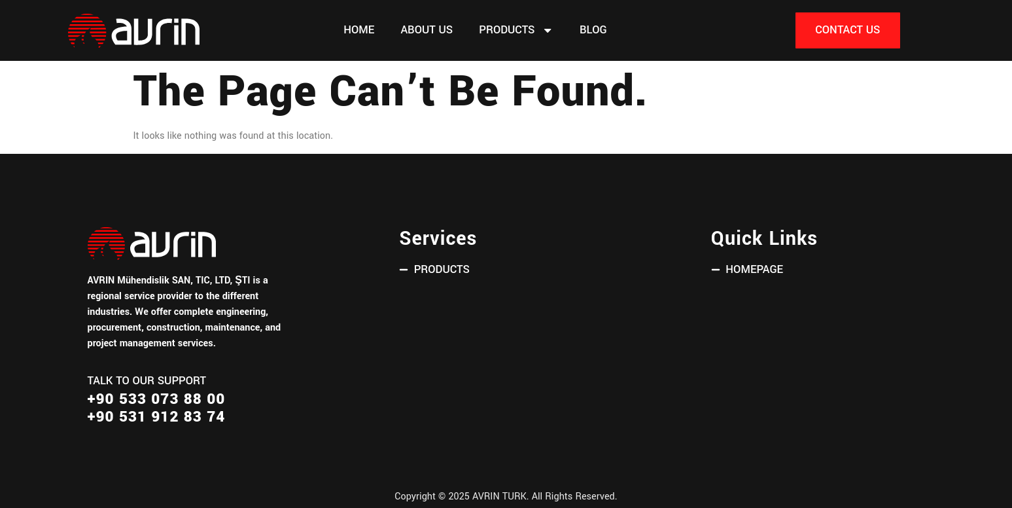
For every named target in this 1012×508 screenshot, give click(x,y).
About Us (426, 30)
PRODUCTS (516, 30)
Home (358, 30)
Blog (593, 30)
